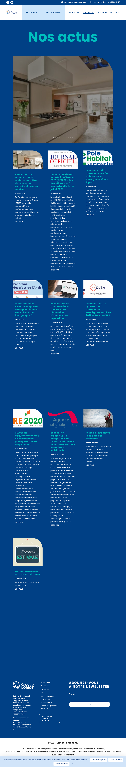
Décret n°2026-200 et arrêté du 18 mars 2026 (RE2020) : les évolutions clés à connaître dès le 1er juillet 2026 (62, 182)
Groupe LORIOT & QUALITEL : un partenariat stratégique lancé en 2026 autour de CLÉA (98, 309)
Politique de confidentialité (46, 701)
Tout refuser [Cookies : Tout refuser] (116, 759)
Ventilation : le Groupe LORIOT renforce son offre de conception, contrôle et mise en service (63, 95)
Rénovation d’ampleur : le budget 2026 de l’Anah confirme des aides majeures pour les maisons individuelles (62, 441)
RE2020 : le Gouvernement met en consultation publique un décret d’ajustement (27, 438)
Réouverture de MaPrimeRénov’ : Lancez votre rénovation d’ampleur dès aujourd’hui (60, 311)
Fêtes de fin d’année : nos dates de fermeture (98, 435)
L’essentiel (73, 12)
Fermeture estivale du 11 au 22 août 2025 (27, 573)
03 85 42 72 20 (20, 722)
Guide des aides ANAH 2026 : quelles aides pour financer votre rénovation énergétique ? (27, 309)
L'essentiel (45, 689)
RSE (118, 12)
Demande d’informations (75, 2)
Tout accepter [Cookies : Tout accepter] (98, 759)
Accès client (114, 2)
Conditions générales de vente (49, 707)
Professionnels (53, 12)
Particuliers (31, 12)
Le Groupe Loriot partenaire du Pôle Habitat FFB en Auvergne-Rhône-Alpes (97, 176)
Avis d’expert (105, 12)
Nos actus (88, 12)
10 (72, 137)
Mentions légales (47, 696)
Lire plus (63, 119)
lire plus (19, 221)
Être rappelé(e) (99, 2)
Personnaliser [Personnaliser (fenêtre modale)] (61, 763)
